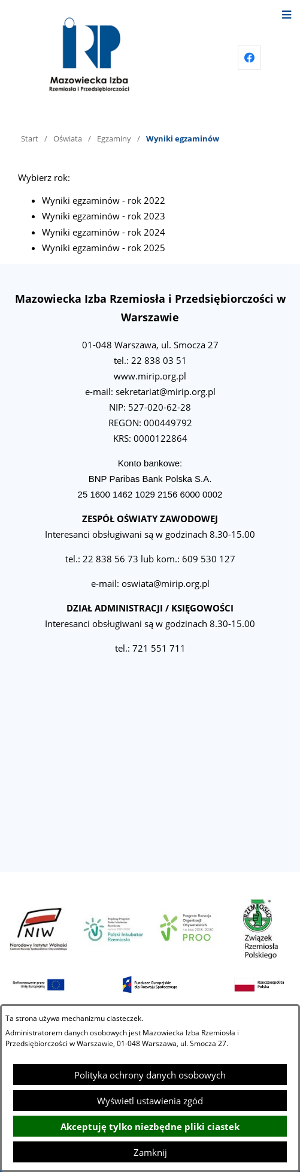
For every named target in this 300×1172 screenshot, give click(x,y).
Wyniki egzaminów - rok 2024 (103, 232)
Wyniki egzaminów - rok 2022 (103, 200)
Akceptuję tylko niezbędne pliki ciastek (150, 1126)
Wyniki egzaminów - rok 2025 (103, 248)
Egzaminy (114, 138)
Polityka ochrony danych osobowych (150, 1075)
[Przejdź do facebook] (249, 57)
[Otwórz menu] (286, 13)
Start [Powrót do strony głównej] (29, 138)
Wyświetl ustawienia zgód (150, 1101)
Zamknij (150, 1152)
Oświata (67, 138)
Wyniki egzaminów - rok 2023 (103, 216)
